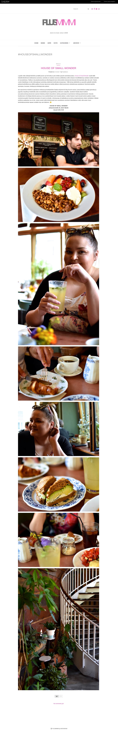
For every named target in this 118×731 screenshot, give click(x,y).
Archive (76, 43)
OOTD (56, 43)
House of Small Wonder (82, 75)
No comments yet (59, 703)
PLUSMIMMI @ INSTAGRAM (59, 728)
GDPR (49, 43)
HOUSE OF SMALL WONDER (58, 68)
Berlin (58, 63)
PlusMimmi (65, 72)
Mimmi (43, 43)
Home (36, 43)
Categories (64, 43)
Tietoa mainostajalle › (110, 1)
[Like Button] (57, 696)
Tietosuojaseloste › (96, 1)
